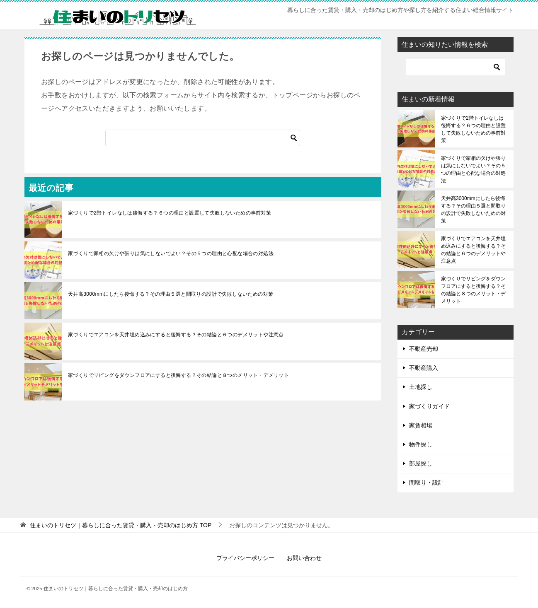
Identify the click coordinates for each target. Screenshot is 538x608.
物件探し (420, 444)
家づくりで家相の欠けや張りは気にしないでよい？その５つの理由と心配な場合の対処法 (171, 253)
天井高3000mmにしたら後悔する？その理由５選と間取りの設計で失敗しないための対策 (171, 294)
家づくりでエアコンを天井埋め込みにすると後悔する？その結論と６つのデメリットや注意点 (176, 335)
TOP (120, 525)
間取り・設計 (426, 482)
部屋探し (420, 463)
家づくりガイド (429, 406)
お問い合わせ (304, 558)
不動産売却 (423, 348)
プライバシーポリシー (245, 558)
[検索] (202, 138)
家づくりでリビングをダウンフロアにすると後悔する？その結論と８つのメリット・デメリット (178, 375)
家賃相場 (420, 425)
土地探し (420, 387)
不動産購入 (423, 367)
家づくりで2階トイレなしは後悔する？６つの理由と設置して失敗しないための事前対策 (169, 213)
